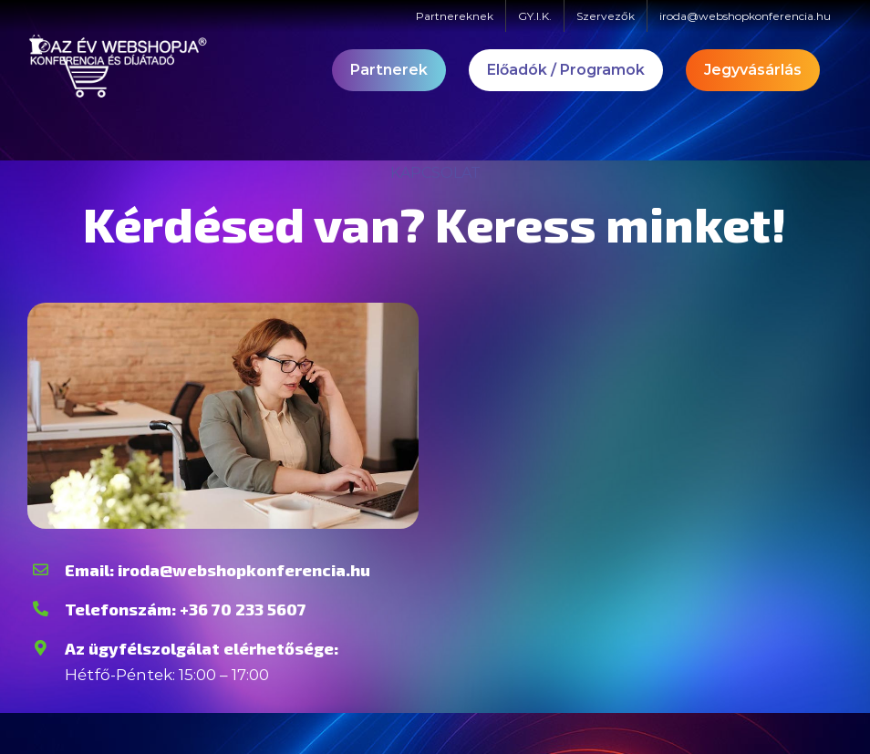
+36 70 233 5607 (243, 609)
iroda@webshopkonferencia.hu (244, 570)
